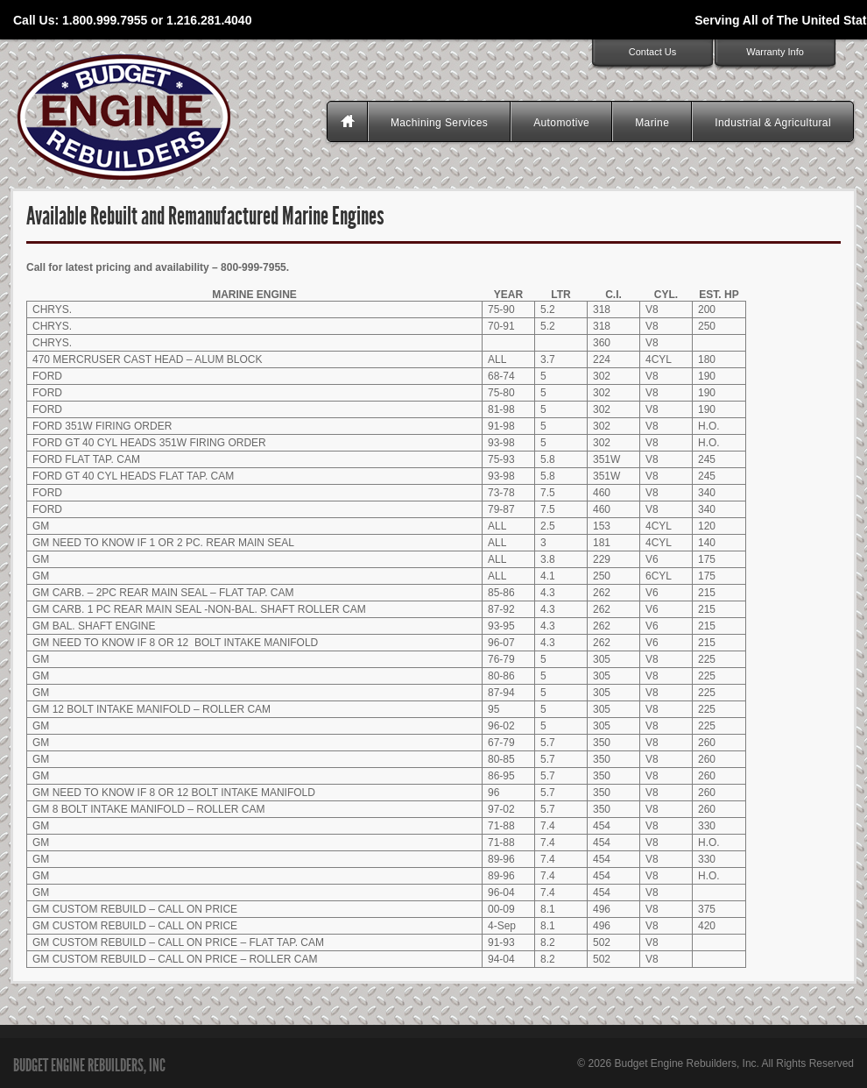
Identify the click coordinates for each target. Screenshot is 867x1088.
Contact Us (652, 51)
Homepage (349, 123)
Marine (652, 123)
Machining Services (439, 123)
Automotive (561, 123)
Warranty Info (775, 51)
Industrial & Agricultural (773, 123)
